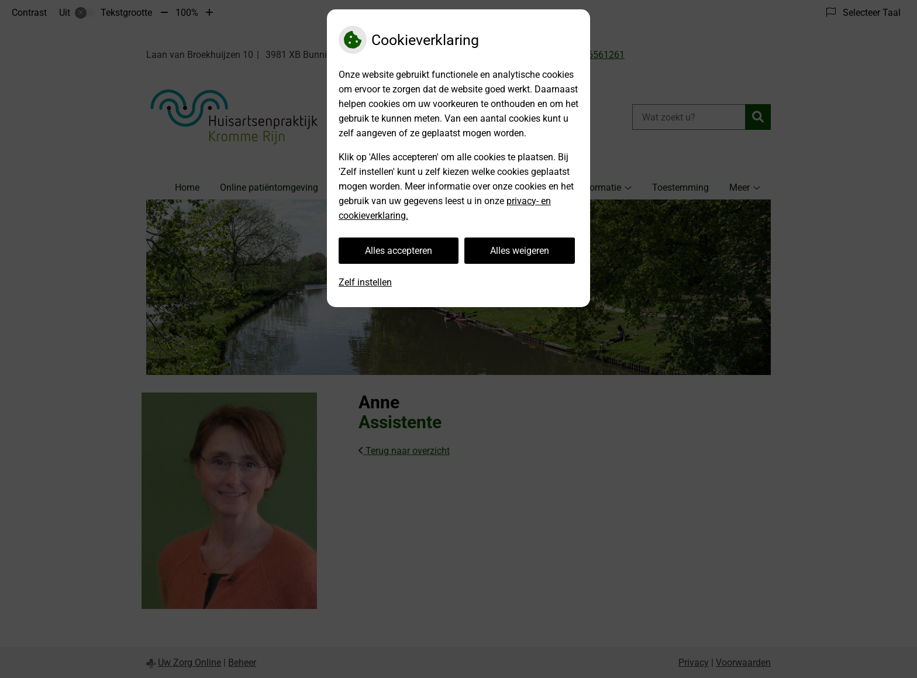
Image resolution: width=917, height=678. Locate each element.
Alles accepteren (398, 250)
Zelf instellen (365, 282)
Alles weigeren (519, 250)
